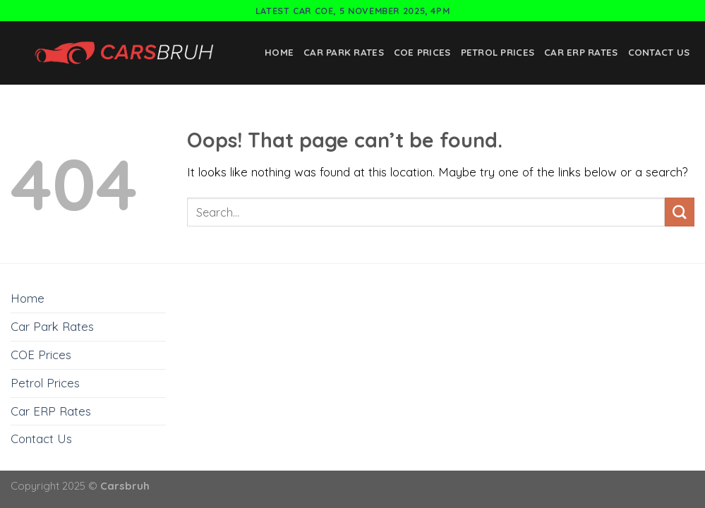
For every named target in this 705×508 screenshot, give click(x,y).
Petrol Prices (498, 52)
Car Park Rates (343, 52)
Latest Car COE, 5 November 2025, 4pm (352, 10)
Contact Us (659, 52)
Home (279, 52)
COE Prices (422, 52)
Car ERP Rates (581, 52)
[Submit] (679, 212)
